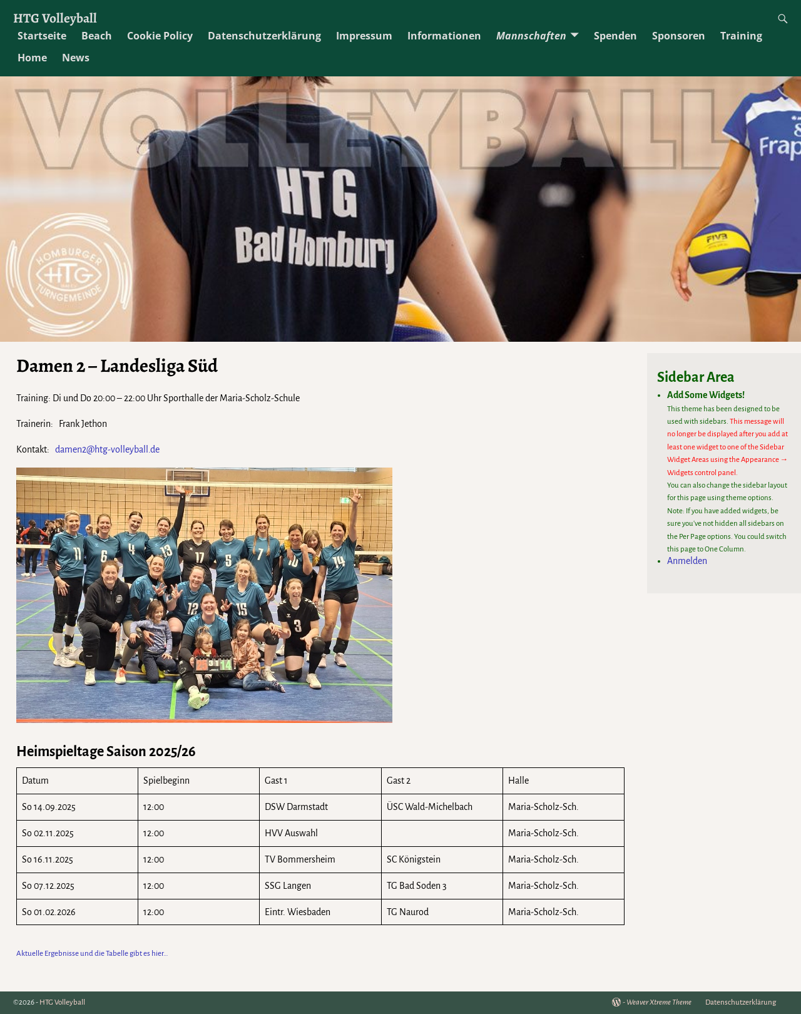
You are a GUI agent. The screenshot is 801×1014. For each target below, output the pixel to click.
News (75, 57)
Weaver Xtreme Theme (658, 1002)
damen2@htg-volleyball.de (105, 449)
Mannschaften (531, 36)
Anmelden (687, 561)
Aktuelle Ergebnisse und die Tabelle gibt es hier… (92, 954)
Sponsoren (678, 36)
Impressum (364, 36)
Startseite (42, 36)
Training (741, 36)
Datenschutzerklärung (264, 36)
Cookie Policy (160, 36)
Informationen (444, 36)
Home (32, 57)
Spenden (615, 36)
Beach (96, 36)
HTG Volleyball (55, 18)
